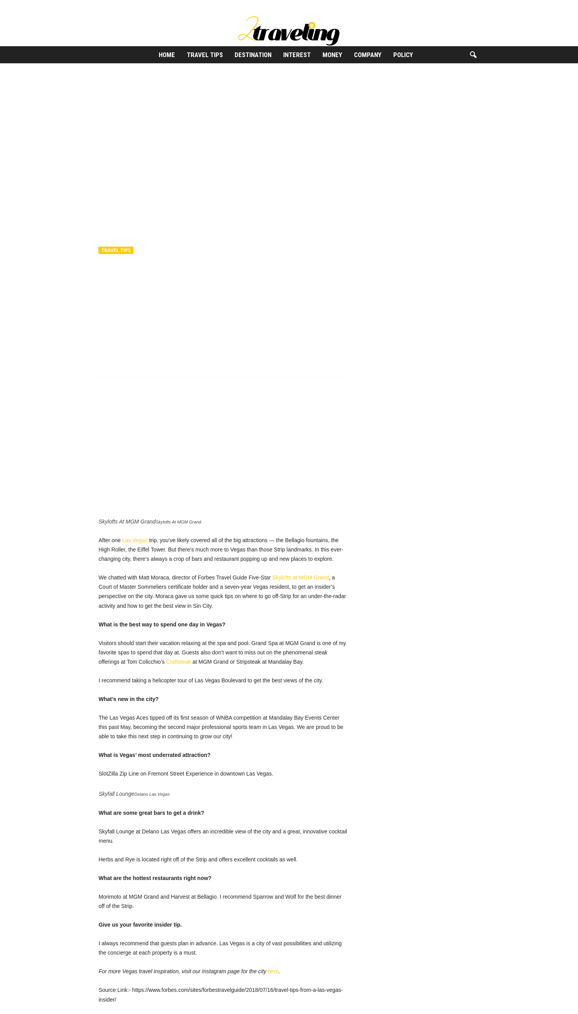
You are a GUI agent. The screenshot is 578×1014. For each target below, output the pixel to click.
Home (167, 55)
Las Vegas (134, 540)
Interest (297, 55)
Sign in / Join (105, 6)
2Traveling (118, 284)
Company (368, 55)
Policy (403, 55)
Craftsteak (178, 662)
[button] (473, 55)
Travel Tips (205, 55)
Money (332, 55)
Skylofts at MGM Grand (300, 577)
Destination (253, 55)
